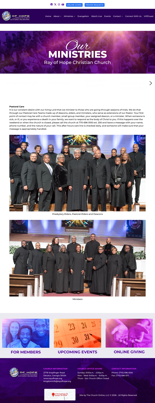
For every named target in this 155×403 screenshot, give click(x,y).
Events (107, 16)
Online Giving (74, 5)
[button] (22, 77)
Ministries (68, 16)
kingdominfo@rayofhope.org (57, 375)
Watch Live (96, 16)
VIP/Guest (148, 16)
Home (48, 16)
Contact (117, 16)
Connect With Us (133, 16)
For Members (26, 346)
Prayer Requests (94, 5)
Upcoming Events (77, 346)
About (56, 16)
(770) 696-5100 (126, 367)
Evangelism (83, 16)
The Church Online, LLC (98, 389)
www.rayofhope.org (52, 372)
